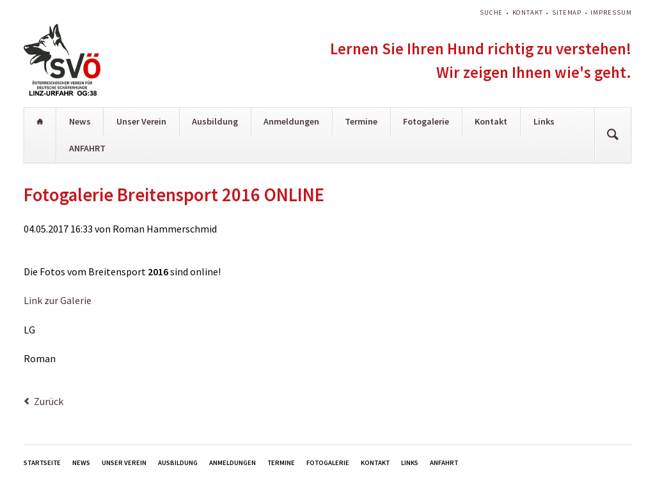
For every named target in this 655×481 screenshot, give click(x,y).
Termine (361, 121)
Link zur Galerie (57, 300)
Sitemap (566, 12)
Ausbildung (215, 121)
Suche (491, 12)
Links (544, 121)
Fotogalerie (426, 121)
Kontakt (527, 12)
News (80, 121)
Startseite (40, 121)
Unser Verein (141, 121)
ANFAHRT (87, 148)
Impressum (610, 12)
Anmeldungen (291, 121)
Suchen (613, 135)
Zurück (48, 401)
